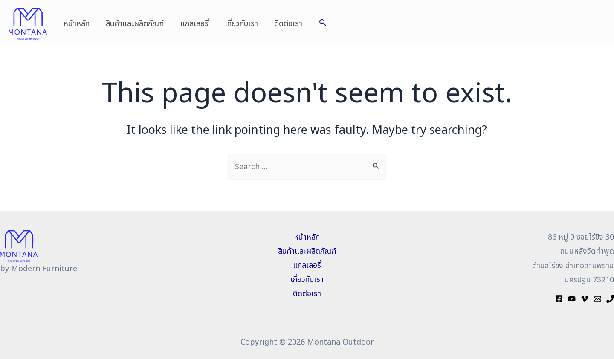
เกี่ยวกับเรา (238, 23)
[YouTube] (572, 299)
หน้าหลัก (76, 23)
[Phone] (610, 299)
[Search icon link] (318, 23)
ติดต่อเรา (284, 23)
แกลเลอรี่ (192, 23)
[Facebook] (559, 299)
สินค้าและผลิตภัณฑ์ (133, 23)
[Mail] (597, 299)
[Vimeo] (584, 299)
